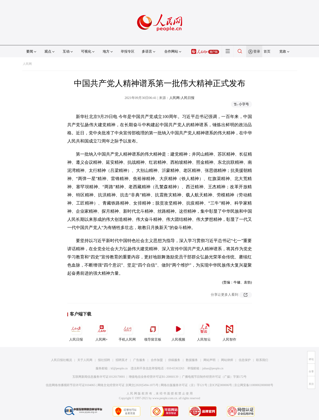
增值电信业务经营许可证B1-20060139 (153, 376)
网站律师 (227, 360)
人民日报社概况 (61, 360)
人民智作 (229, 331)
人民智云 (203, 331)
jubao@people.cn (212, 368)
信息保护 (245, 360)
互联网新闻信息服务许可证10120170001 (98, 376)
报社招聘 (104, 360)
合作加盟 (157, 360)
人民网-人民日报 (181, 98)
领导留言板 (152, 331)
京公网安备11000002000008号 (253, 385)
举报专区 (127, 51)
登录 (256, 51)
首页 (267, 51)
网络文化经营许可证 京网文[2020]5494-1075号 (128, 385)
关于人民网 (84, 360)
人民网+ (101, 331)
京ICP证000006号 (220, 385)
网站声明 (209, 360)
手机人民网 (127, 331)
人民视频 (178, 331)
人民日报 (76, 331)
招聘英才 (122, 360)
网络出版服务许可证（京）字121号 (184, 385)
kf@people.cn (119, 368)
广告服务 (139, 360)
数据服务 (192, 360)
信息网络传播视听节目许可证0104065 (70, 385)
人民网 (27, 63)
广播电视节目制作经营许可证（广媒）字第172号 (214, 376)
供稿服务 (174, 360)
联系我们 (262, 360)
